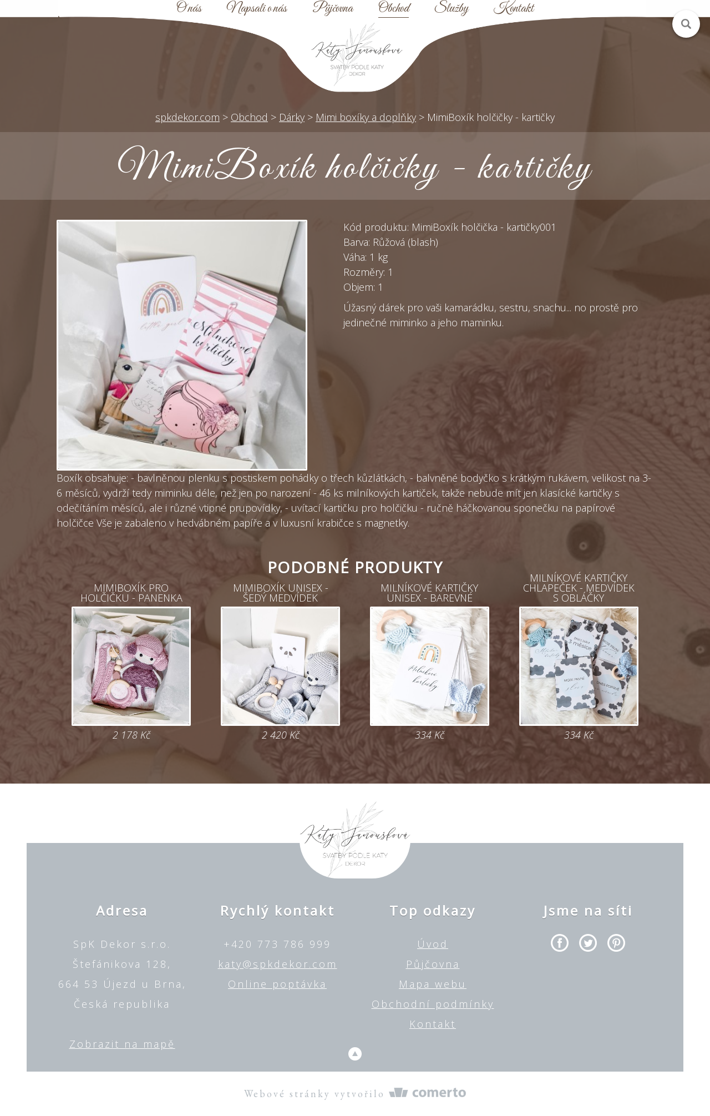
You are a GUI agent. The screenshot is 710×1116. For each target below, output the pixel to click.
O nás (188, 9)
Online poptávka (277, 984)
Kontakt (514, 9)
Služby (451, 9)
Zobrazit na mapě (122, 1044)
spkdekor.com (187, 117)
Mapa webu (432, 984)
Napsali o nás (257, 9)
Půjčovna (332, 9)
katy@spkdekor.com (277, 964)
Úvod (432, 944)
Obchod (393, 9)
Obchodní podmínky (433, 1004)
